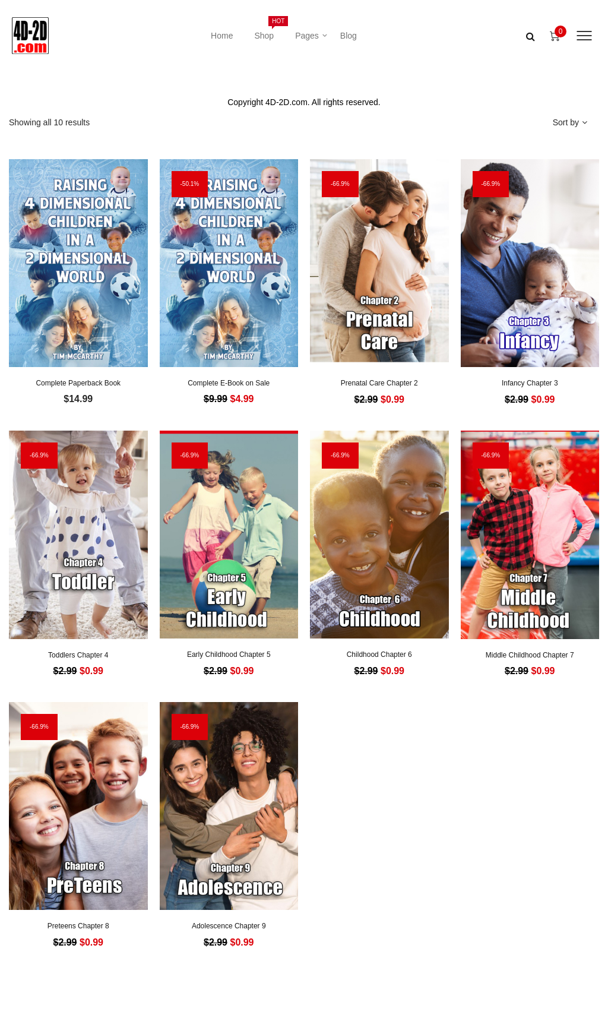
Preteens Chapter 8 (78, 926)
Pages (307, 35)
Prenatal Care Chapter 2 (379, 383)
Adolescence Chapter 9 (229, 926)
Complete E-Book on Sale (229, 383)
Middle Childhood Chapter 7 (530, 655)
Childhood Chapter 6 (379, 654)
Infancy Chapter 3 (530, 383)
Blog (348, 35)
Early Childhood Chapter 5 (229, 654)
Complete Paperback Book (78, 383)
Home (222, 35)
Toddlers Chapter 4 (78, 655)
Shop (269, 28)
